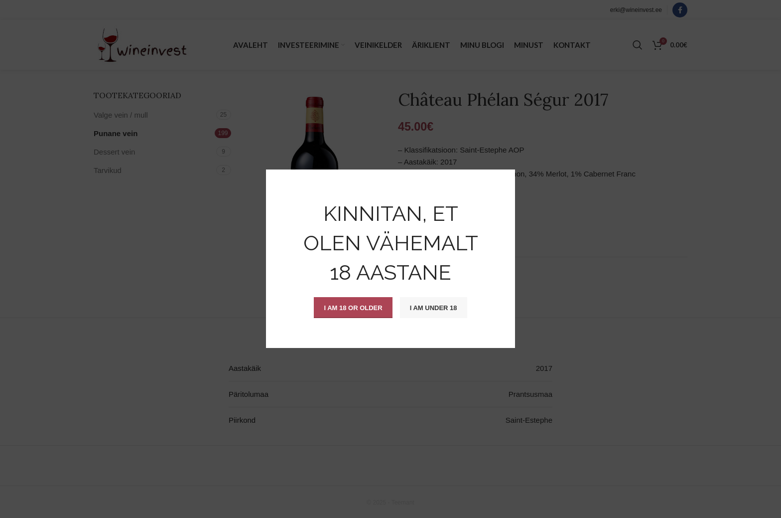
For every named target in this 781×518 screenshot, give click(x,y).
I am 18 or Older (353, 308)
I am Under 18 (433, 308)
